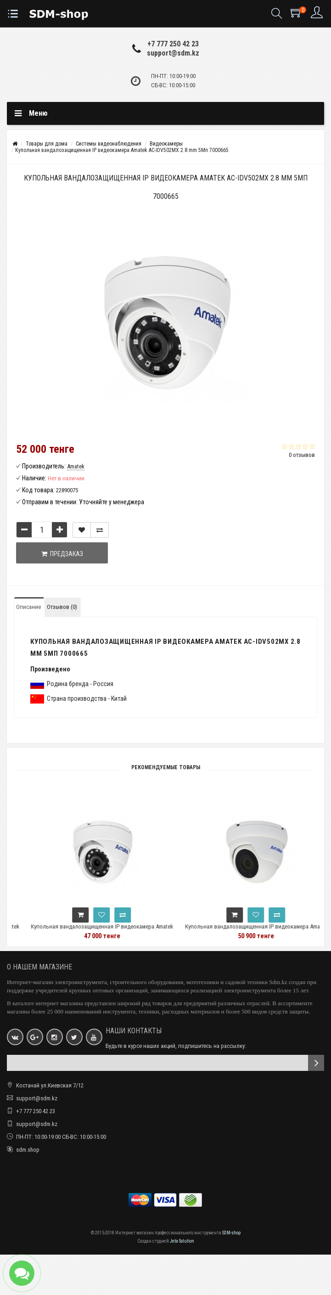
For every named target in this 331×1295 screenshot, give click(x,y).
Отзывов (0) (62, 606)
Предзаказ (62, 553)
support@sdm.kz (173, 53)
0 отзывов (302, 454)
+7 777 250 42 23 (173, 43)
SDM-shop (231, 1232)
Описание (28, 606)
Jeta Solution (182, 1241)
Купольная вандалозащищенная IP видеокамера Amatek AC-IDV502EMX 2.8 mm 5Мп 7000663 (116, 930)
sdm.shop (27, 1149)
